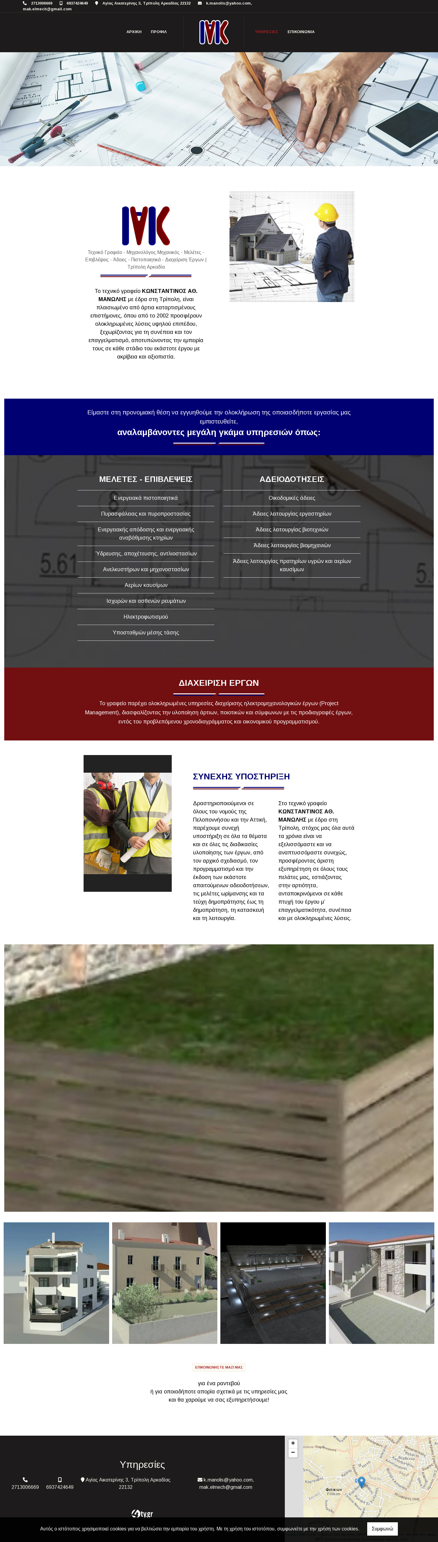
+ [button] (293, 1443)
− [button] (293, 1453)
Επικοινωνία (301, 31)
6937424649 (77, 3)
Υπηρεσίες (266, 31)
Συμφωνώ (382, 1528)
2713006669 (41, 3)
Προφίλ (159, 31)
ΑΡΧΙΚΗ (134, 31)
